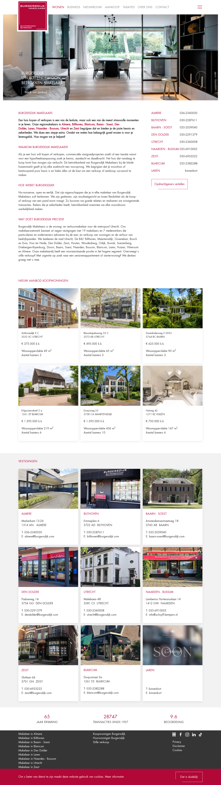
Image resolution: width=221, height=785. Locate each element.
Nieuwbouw (92, 7)
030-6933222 (188, 156)
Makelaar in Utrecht (30, 763)
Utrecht (64, 128)
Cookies (177, 750)
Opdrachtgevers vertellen (169, 184)
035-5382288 (188, 163)
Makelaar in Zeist (28, 767)
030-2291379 (188, 134)
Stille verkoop (101, 742)
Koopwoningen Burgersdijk (109, 734)
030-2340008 (188, 142)
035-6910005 (188, 149)
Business (73, 7)
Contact (162, 7)
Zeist (76, 128)
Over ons (145, 7)
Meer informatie (114, 776)
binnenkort (191, 170)
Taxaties (129, 7)
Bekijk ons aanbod (36, 92)
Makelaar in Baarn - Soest (34, 742)
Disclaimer (179, 746)
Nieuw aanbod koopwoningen (43, 280)
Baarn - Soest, (105, 124)
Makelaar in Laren (29, 754)
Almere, (66, 124)
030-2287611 (188, 120)
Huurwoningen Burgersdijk (109, 738)
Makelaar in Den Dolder (32, 750)
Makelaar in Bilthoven (31, 738)
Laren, (32, 128)
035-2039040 (188, 127)
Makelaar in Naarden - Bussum (37, 758)
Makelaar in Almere (30, 734)
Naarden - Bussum (47, 128)
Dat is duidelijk (189, 776)
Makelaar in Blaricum (31, 746)
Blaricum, (90, 124)
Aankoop (112, 7)
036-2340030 (188, 113)
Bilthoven (77, 124)
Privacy (177, 742)
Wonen (58, 7)
